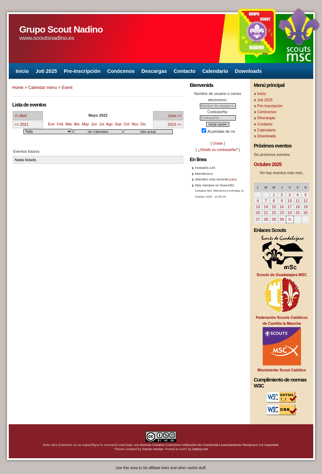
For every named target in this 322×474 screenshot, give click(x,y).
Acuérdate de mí (218, 131)
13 (258, 207)
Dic (143, 124)
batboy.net (200, 449)
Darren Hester (152, 449)
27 (258, 219)
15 (274, 207)
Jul (101, 124)
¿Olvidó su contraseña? (218, 149)
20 (258, 213)
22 (274, 213)
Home (17, 87)
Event (67, 87)
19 (305, 207)
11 (297, 201)
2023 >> (175, 124)
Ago (109, 124)
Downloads (248, 71)
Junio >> (174, 116)
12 (305, 201)
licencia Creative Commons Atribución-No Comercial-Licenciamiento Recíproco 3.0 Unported (209, 445)
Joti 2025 (46, 71)
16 (282, 207)
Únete (218, 143)
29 (274, 219)
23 (282, 213)
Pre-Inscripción (82, 71)
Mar (68, 124)
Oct (127, 124)
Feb (60, 124)
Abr (77, 124)
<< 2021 (21, 124)
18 (297, 207)
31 (290, 219)
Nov (135, 124)
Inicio (22, 71)
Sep (118, 124)
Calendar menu (42, 87)
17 (290, 207)
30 (282, 219)
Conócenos (120, 71)
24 (290, 213)
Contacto (184, 71)
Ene (51, 124)
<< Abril (21, 116)
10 (290, 201)
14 (266, 207)
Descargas (154, 71)
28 (266, 219)
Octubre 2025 (267, 164)
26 (305, 213)
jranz (233, 179)
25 (297, 213)
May (85, 124)
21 (266, 213)
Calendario (215, 71)
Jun (94, 124)
